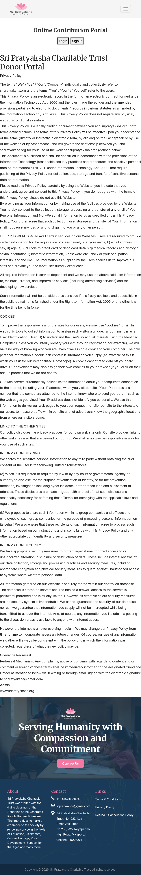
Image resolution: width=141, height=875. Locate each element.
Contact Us (70, 763)
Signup (77, 41)
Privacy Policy (104, 807)
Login (63, 41)
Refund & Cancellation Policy (114, 815)
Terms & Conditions (108, 799)
